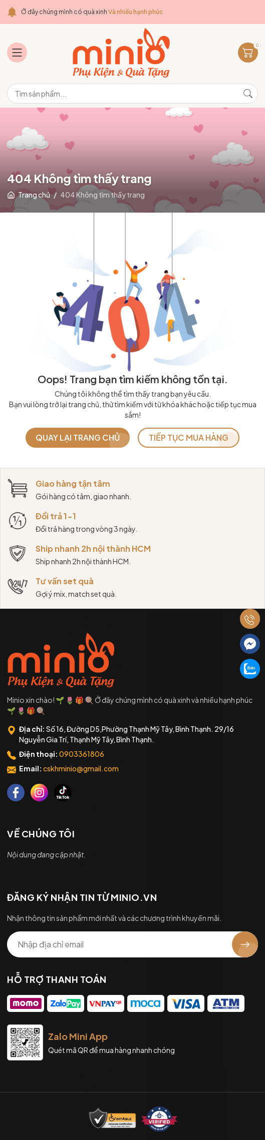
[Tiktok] (63, 792)
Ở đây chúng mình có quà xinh (92, 12)
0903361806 (81, 753)
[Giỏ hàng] (248, 53)
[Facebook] (16, 792)
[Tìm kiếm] (247, 93)
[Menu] (17, 53)
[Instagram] (39, 792)
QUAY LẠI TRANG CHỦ (78, 437)
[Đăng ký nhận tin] (245, 944)
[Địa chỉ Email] (132, 944)
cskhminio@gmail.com (81, 768)
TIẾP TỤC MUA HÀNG (188, 437)
